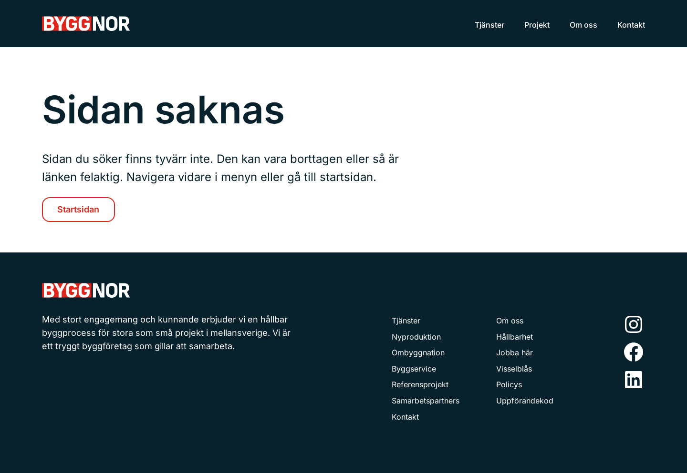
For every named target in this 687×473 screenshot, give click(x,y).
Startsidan (78, 209)
